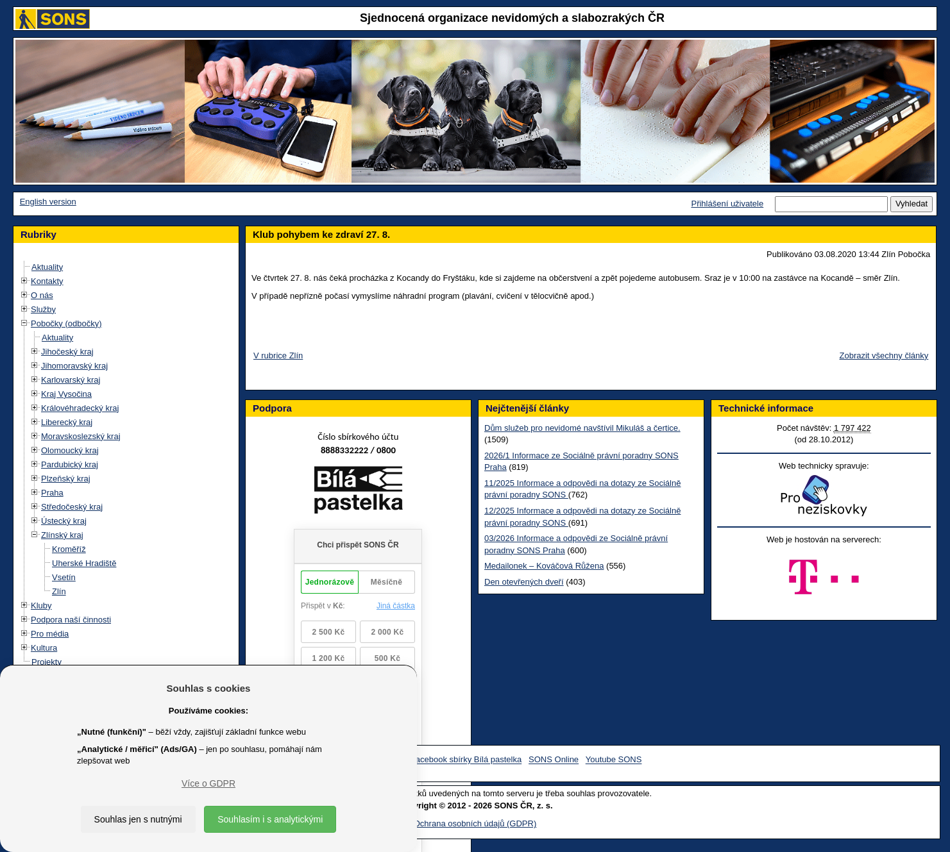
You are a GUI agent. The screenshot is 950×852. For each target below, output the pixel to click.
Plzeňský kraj (65, 478)
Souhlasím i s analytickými (270, 819)
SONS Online (554, 760)
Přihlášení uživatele (727, 203)
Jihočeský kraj (67, 351)
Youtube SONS (614, 760)
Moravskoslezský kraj (81, 436)
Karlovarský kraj (70, 380)
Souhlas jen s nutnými (138, 819)
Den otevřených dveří (524, 582)
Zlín (59, 591)
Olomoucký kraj (70, 450)
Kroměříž (69, 549)
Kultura (44, 648)
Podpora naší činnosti (71, 619)
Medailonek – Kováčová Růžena (544, 566)
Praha (52, 492)
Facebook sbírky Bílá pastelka (466, 760)
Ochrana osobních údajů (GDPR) (475, 823)
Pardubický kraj (69, 464)
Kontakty (47, 281)
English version (48, 201)
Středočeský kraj (72, 507)
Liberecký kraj (66, 422)
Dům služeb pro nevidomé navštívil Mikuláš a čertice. (582, 428)
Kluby (41, 605)
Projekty (46, 662)
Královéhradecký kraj (80, 408)
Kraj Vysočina (66, 394)
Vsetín (64, 577)
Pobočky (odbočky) (66, 323)
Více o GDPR (208, 783)
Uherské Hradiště (84, 563)
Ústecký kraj (64, 521)
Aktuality (47, 267)
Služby (43, 309)
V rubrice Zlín (278, 355)
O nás (42, 295)
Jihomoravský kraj (74, 366)
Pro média (50, 634)
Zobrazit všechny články (884, 355)
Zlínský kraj (62, 535)
